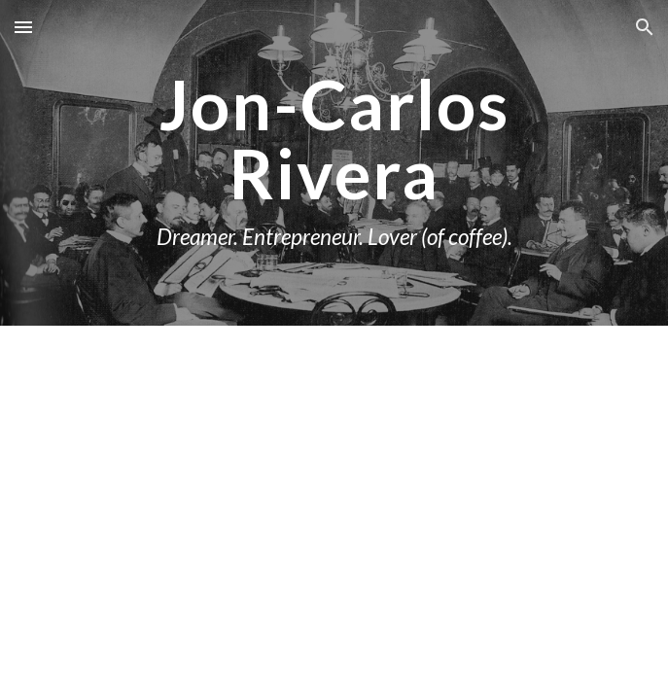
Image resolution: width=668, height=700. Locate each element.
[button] (23, 26)
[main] (334, 162)
